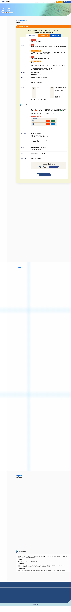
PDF (48, 121)
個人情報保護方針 (9, 24)
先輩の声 (47, 2)
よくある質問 (52, 2)
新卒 (8, 14)
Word (53, 124)
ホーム (32, 2)
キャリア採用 (8, 18)
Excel (53, 121)
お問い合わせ (8, 21)
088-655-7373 (43, 166)
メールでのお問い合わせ (54, 166)
